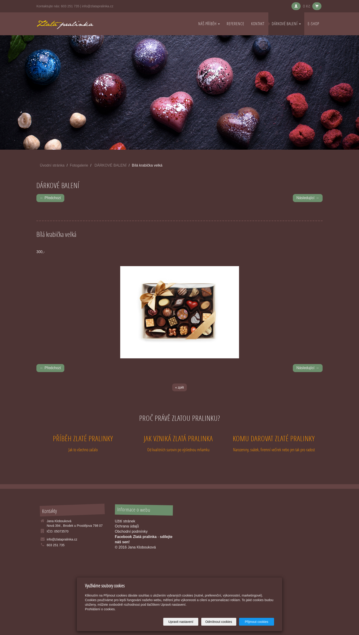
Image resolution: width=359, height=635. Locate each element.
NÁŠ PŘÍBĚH (209, 23)
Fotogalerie (79, 165)
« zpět (179, 387)
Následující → (307, 198)
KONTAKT (257, 23)
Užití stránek (125, 521)
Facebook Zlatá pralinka (136, 537)
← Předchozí (50, 198)
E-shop (313, 23)
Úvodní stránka (52, 165)
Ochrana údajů (127, 526)
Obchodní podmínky (131, 531)
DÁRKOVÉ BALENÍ (286, 23)
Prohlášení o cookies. (100, 609)
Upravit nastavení (180, 622)
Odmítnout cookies (218, 622)
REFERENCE (235, 23)
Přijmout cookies (256, 622)
